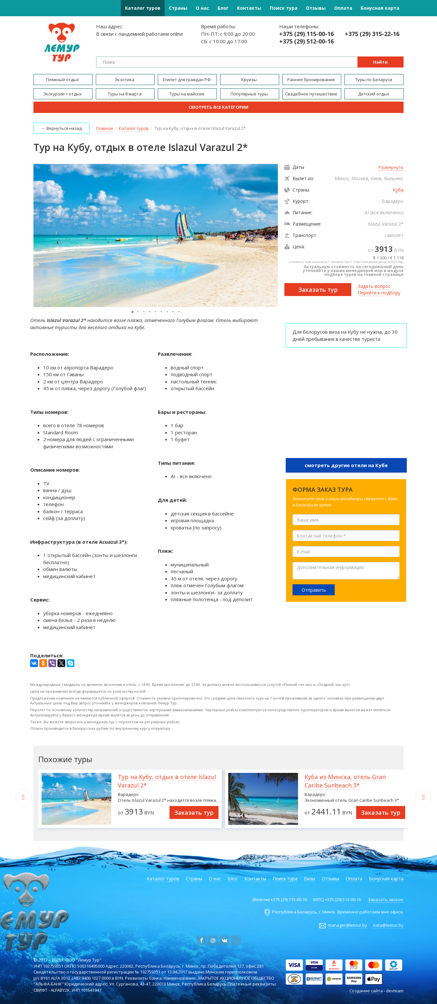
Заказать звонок (386, 899)
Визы (309, 878)
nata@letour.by (388, 925)
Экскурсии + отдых (63, 94)
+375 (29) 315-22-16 (372, 34)
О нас (202, 8)
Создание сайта (366, 991)
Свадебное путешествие (311, 94)
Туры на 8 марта (125, 94)
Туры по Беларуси (374, 79)
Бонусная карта (380, 8)
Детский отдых (374, 94)
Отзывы (316, 8)
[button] (272, 235)
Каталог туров (142, 8)
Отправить (314, 590)
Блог (223, 8)
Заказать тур (318, 289)
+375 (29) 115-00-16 (306, 34)
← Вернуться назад (61, 128)
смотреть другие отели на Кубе (346, 465)
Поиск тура (283, 8)
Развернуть (391, 167)
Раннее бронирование (311, 79)
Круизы (249, 79)
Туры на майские (187, 94)
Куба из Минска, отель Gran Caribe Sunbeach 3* (345, 781)
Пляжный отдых (63, 79)
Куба (398, 190)
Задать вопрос (374, 286)
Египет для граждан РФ (187, 79)
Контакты (249, 8)
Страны (178, 8)
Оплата (343, 8)
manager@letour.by (347, 925)
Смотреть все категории (218, 107)
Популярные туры (250, 94)
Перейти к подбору (379, 293)
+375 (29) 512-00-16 (306, 41)
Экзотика (125, 79)
